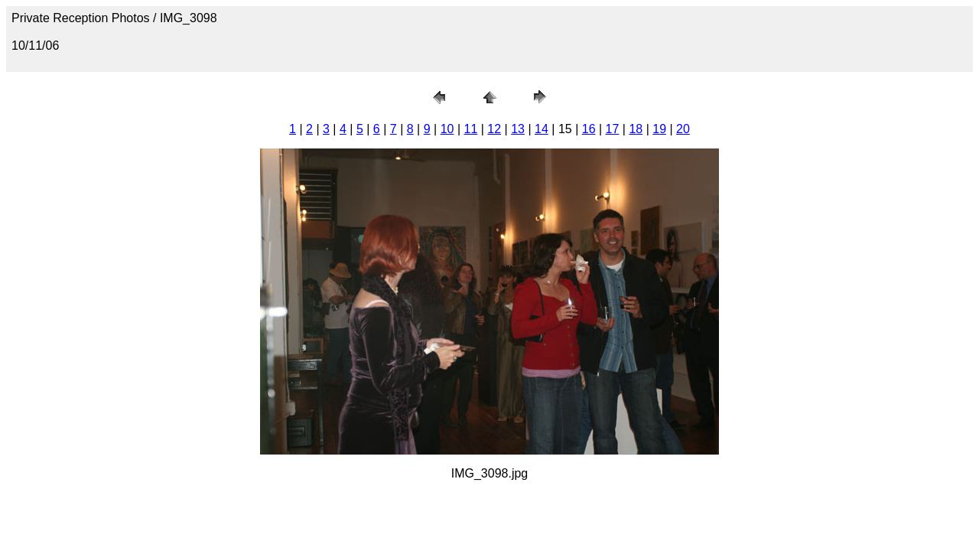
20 (683, 128)
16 (589, 128)
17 (613, 128)
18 (635, 128)
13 (518, 128)
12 (494, 128)
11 (471, 128)
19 (659, 128)
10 (447, 128)
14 (541, 128)
